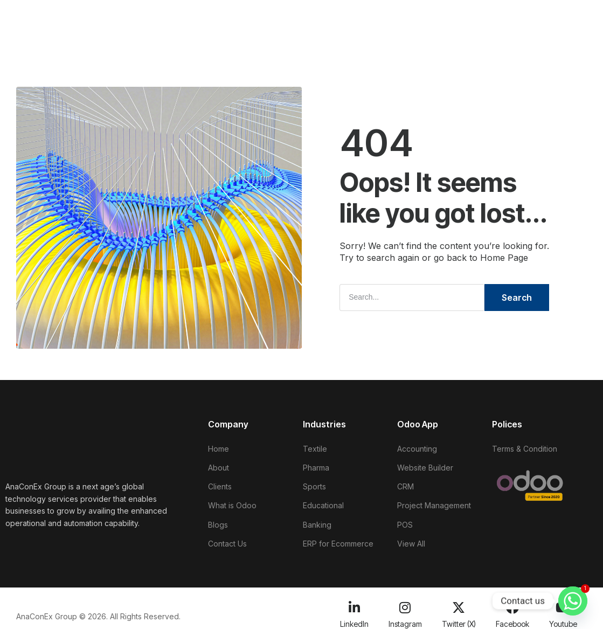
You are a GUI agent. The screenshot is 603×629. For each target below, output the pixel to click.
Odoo (238, 16)
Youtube (563, 620)
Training (374, 16)
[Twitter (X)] (458, 604)
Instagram (405, 620)
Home (117, 16)
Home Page (504, 257)
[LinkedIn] (354, 604)
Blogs (331, 16)
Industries (284, 16)
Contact (121, 38)
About (156, 16)
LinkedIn (354, 620)
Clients (197, 16)
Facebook (512, 620)
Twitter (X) (459, 620)
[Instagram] (405, 604)
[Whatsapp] (572, 601)
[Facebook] (512, 604)
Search (517, 297)
